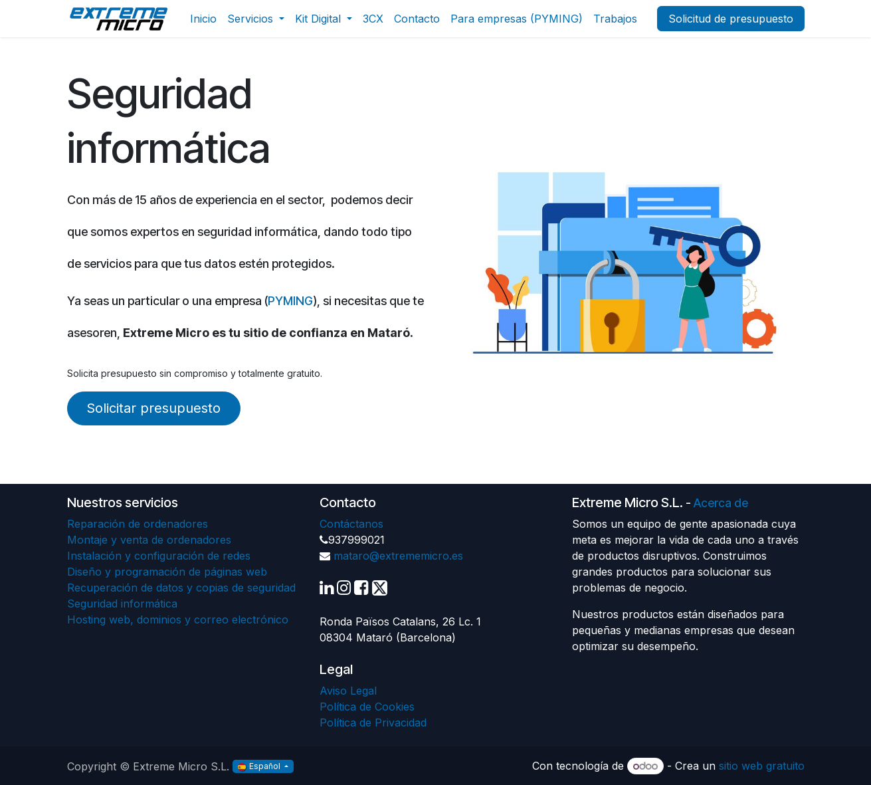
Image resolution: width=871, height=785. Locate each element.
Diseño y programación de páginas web (167, 571)
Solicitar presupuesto (153, 408)
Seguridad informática (122, 603)
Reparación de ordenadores (137, 523)
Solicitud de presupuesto (730, 18)
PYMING (290, 301)
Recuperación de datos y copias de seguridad (181, 587)
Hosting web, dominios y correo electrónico (177, 619)
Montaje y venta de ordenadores (149, 539)
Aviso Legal (348, 690)
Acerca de (721, 503)
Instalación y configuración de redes (158, 555)
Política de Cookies (367, 706)
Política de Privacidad (373, 722)
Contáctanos (351, 523)
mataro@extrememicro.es (398, 555)
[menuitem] (203, 18)
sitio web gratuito (762, 765)
